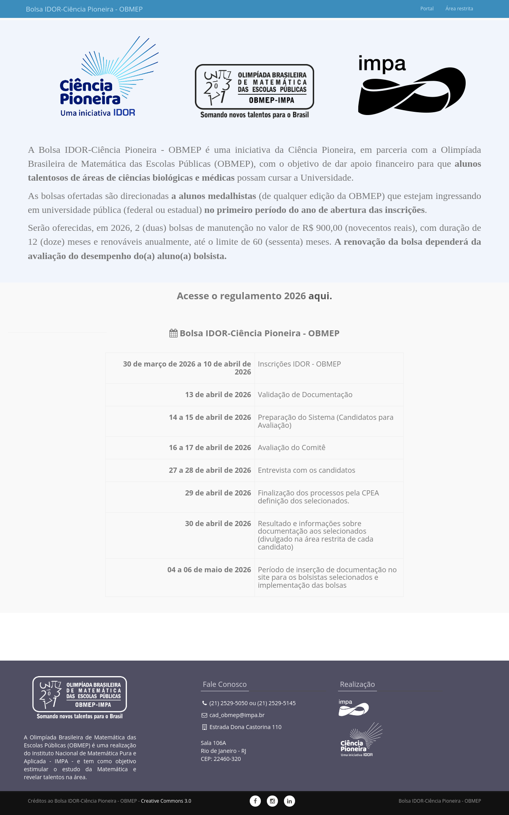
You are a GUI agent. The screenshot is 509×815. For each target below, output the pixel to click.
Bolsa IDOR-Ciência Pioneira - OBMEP (64, 9)
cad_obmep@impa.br (237, 715)
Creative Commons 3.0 (166, 800)
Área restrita (459, 8)
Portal (426, 8)
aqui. (320, 295)
